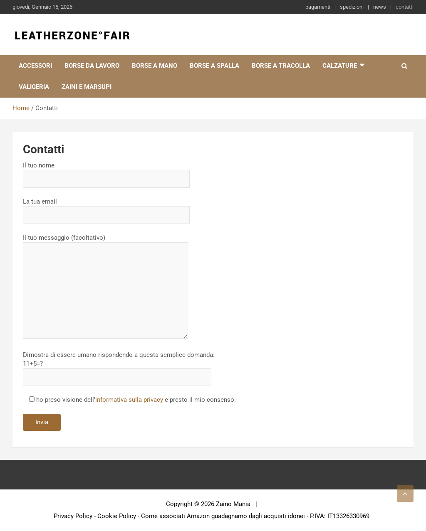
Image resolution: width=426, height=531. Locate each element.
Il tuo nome (106, 172)
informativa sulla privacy (129, 399)
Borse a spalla (214, 65)
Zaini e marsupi (86, 87)
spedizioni (352, 7)
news (379, 7)
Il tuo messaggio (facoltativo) (105, 287)
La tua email (106, 208)
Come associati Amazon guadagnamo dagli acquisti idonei (223, 516)
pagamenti (317, 7)
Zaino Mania (233, 504)
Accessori (35, 65)
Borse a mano (154, 65)
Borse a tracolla (281, 65)
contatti (405, 7)
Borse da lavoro (91, 65)
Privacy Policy (73, 516)
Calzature (339, 65)
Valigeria (34, 87)
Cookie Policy (116, 516)
